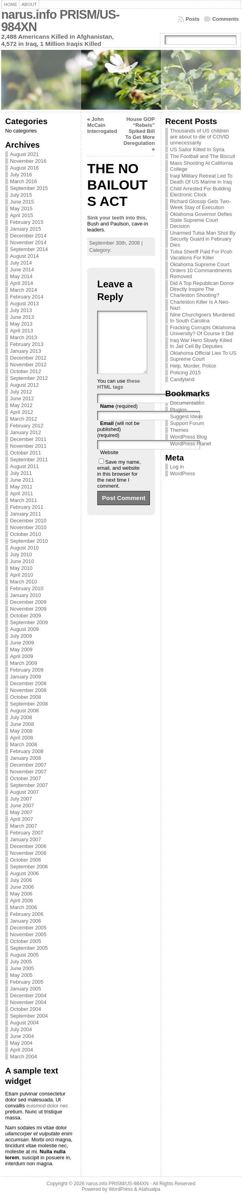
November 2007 (28, 772)
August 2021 (24, 154)
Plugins (178, 410)
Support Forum (187, 423)
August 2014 (24, 256)
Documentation (187, 403)
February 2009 (26, 670)
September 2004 (29, 1016)
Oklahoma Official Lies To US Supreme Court (203, 356)
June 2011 (22, 480)
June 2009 (22, 643)
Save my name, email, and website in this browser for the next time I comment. (119, 486)
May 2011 (21, 487)
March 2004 (23, 1057)
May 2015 (21, 209)
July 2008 (21, 717)
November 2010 (28, 527)
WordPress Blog (188, 437)
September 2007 (29, 785)
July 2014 (21, 263)
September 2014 (29, 249)
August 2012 (24, 385)
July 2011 (21, 473)
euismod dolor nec (47, 1106)
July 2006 (21, 880)
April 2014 (21, 283)
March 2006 (23, 907)
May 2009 (21, 649)
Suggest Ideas (186, 416)
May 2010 (21, 568)
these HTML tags (118, 396)
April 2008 (21, 738)
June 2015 (22, 202)
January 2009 (25, 677)
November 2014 (28, 242)
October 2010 (25, 534)
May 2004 (21, 1043)
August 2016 (24, 168)
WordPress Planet (190, 444)
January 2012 (25, 432)
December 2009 (28, 602)
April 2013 (21, 331)
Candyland (182, 379)
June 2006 (22, 887)
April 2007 (21, 819)
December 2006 (28, 846)
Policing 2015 (185, 373)
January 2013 (25, 351)
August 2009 (24, 629)
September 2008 (29, 704)
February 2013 (26, 344)
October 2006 (25, 860)
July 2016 (21, 175)
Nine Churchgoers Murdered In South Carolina (202, 318)
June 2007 (22, 806)
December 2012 (28, 358)
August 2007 (24, 792)
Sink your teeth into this (116, 218)
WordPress (182, 473)
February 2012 (26, 426)
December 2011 (28, 439)
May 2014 (21, 276)
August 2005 (24, 955)
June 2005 (22, 968)
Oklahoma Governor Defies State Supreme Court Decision (201, 220)
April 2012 (21, 412)
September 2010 (29, 541)
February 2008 (26, 751)
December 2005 (28, 928)
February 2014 (26, 297)
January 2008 (25, 758)
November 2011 (28, 446)
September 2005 (29, 948)
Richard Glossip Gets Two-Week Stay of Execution (200, 204)
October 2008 (25, 697)
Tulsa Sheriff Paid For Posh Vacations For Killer (201, 255)
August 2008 (24, 711)
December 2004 (28, 995)
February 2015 (26, 222)
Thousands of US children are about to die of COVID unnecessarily (199, 137)
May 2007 (21, 812)
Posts (193, 19)
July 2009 (21, 636)
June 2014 (22, 270)
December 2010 (28, 521)
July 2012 (21, 392)
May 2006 (21, 894)
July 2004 (21, 1029)
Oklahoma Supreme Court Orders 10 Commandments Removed (201, 270)
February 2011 (26, 507)
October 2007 (25, 778)
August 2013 (24, 303)
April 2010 (21, 575)
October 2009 (25, 616)
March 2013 (23, 337)
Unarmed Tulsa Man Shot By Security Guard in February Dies (203, 239)
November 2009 (28, 609)
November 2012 (28, 365)
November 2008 (28, 690)
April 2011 (21, 493)
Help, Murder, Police (193, 366)
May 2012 (21, 405)
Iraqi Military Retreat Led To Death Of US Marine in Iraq (201, 179)
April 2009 (21, 656)
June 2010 (22, 561)
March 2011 (23, 500)
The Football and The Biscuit (202, 156)
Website (109, 464)
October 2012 (25, 371)
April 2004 (21, 1050)
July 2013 (21, 310)
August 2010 (24, 548)
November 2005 (28, 934)
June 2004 (22, 1036)
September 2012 (29, 378)
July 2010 (21, 554)
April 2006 (21, 900)
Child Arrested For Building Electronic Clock (200, 192)
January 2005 (25, 989)
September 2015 (29, 188)
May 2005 (21, 975)
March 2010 (23, 582)
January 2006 (25, 921)
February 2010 (26, 588)
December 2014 (28, 236)
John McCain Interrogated (102, 125)
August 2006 (24, 873)
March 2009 (23, 663)
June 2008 (22, 724)
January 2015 (25, 229)
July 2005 (21, 962)
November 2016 (28, 161)
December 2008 (28, 683)
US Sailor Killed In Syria (197, 149)
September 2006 (29, 867)
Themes (179, 430)
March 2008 (23, 744)
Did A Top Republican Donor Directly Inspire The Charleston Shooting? (202, 289)
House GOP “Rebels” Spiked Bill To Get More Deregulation (139, 131)
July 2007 (21, 799)
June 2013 (22, 317)
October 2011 (25, 453)
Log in (177, 467)
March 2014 (23, 290)
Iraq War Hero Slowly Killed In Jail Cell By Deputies (201, 343)
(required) (119, 418)
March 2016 (23, 181)
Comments (225, 19)
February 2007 (26, 833)
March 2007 (23, 826)
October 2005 (25, 941)
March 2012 (23, 419)
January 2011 (25, 514)
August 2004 (24, 1023)
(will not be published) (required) (118, 441)
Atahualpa (149, 1189)
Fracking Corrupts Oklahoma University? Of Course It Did (203, 330)
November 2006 (28, 853)
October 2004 (25, 1009)
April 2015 (21, 215)
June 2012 (22, 398)
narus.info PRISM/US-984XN (60, 21)
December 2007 (28, 765)
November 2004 (28, 1002)
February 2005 (26, 982)
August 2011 (24, 466)
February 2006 (26, 914)
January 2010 (25, 595)
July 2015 (21, 195)
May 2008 (21, 731)
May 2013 (21, 324)
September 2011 (29, 460)
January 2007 (25, 839)
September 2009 (29, 622)
